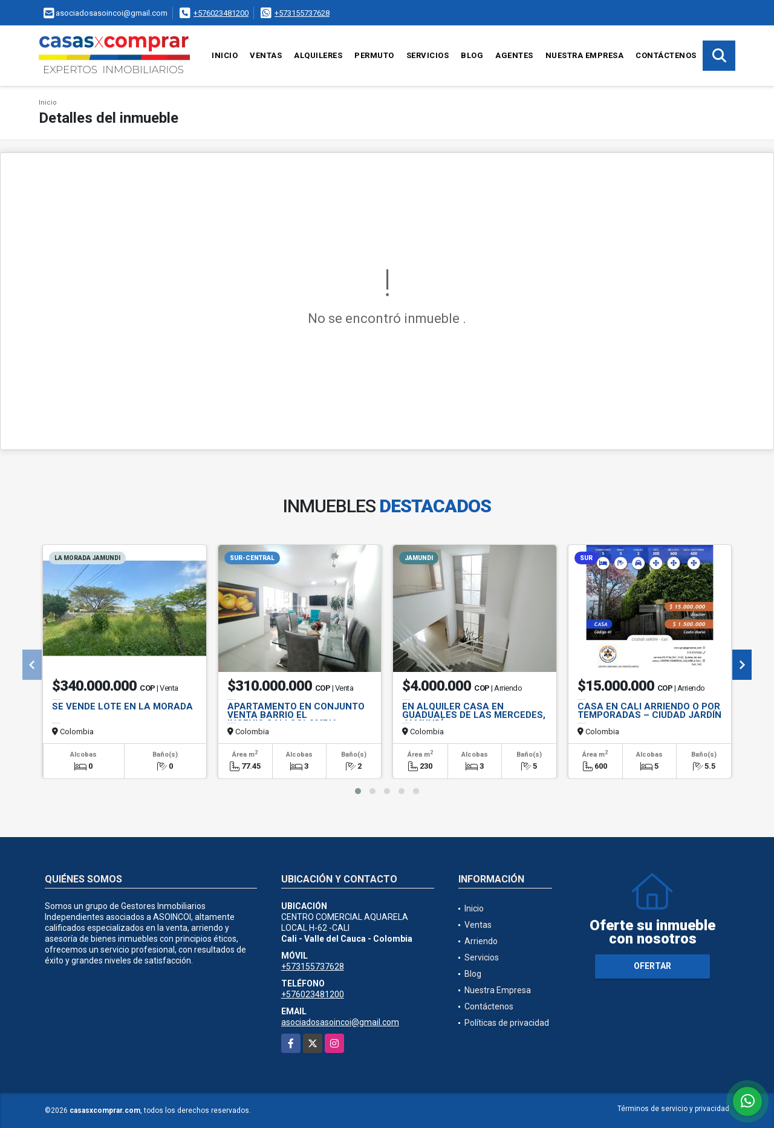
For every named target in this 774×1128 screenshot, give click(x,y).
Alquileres (318, 55)
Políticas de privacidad (506, 1023)
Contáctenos (666, 55)
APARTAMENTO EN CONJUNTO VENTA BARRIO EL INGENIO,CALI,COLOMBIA (296, 715)
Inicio (225, 55)
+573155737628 (302, 13)
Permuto (374, 55)
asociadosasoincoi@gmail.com (340, 1022)
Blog (472, 55)
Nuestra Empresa (584, 55)
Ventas (266, 55)
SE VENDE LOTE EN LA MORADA (122, 706)
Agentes (514, 55)
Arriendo (481, 941)
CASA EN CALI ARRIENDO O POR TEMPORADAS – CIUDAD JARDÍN (649, 710)
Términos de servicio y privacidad (673, 1108)
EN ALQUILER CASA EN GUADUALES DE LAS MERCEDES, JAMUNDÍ (473, 715)
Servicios (427, 55)
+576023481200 (221, 13)
